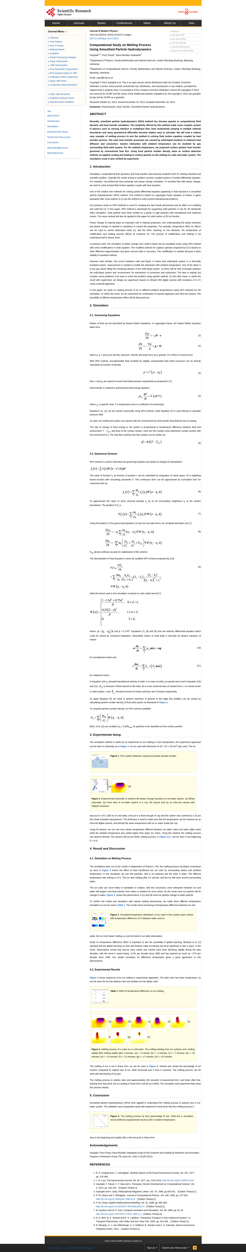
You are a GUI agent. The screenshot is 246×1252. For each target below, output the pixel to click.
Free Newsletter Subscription (63, 69)
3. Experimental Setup (105, 734)
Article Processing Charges (62, 57)
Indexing (53, 37)
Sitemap (127, 1241)
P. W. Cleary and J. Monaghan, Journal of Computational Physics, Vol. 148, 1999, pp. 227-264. (142, 1195)
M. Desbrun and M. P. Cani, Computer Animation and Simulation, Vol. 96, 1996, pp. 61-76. (140, 1210)
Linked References (179, 47)
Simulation (52, 126)
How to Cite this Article (181, 50)
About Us (170, 23)
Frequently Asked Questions (62, 85)
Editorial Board (56, 49)
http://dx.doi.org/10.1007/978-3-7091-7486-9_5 (119, 1214)
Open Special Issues (59, 94)
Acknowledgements (104, 1145)
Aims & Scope (56, 45)
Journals (78, 23)
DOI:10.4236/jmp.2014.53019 (104, 38)
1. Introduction (100, 166)
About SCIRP (116, 1241)
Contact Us (137, 1241)
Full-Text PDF (177, 35)
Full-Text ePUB (177, 43)
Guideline (53, 53)
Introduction (53, 121)
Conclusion (53, 142)
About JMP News (57, 81)
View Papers (55, 41)
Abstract (174, 31)
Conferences (124, 23)
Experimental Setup (57, 131)
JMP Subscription (57, 65)
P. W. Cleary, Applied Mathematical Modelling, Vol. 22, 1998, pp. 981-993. (132, 1202)
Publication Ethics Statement (63, 77)
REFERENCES (100, 1164)
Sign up (151, 1247)
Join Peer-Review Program (80, 1248)
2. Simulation (99, 305)
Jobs (191, 23)
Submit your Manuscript (174, 1247)
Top (49, 111)
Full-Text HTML (177, 39)
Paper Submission (58, 61)
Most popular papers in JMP (62, 73)
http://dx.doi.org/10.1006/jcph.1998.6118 (115, 1199)
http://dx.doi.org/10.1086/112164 (178, 1180)
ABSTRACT (98, 114)
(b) (165, 837)
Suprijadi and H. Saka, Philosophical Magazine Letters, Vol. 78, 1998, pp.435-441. (136, 1191)
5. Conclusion (99, 1095)
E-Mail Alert (55, 1248)
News (147, 23)
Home (56, 23)
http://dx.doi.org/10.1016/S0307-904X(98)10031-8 (120, 1206)
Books (101, 23)
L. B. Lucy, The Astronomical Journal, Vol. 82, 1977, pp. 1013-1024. (129, 1180)
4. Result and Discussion (107, 848)
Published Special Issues (61, 98)
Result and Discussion (58, 137)
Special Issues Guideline (61, 102)
